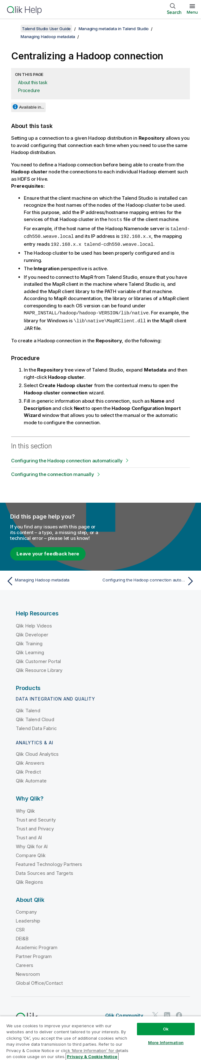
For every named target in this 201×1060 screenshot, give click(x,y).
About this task (32, 82)
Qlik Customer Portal (38, 659)
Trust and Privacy (35, 826)
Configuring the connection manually (52, 472)
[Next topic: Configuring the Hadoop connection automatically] (149, 579)
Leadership (28, 919)
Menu (192, 12)
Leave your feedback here (47, 552)
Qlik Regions (29, 880)
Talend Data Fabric (36, 726)
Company (26, 910)
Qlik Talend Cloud (35, 717)
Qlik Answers (30, 761)
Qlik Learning (30, 650)
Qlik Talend (28, 708)
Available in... (31, 107)
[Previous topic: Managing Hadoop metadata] (52, 579)
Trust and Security (36, 818)
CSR (20, 927)
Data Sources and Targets (44, 871)
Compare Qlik (31, 853)
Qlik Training (29, 641)
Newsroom (28, 972)
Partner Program (34, 954)
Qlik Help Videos (34, 624)
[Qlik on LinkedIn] (167, 1013)
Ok (166, 1028)
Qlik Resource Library (39, 668)
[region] (100, 1038)
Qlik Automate (31, 779)
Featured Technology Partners (49, 862)
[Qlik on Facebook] (179, 1013)
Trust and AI (29, 835)
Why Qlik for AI (32, 844)
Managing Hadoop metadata (48, 36)
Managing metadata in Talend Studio (114, 28)
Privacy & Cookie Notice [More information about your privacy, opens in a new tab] (92, 1056)
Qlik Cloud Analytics (37, 752)
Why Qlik (25, 809)
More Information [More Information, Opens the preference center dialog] (166, 1042)
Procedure (29, 90)
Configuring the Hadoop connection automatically (66, 459)
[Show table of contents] (12, 29)
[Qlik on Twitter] (155, 1013)
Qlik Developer (32, 632)
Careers (24, 963)
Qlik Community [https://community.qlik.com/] (124, 1013)
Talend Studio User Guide (46, 28)
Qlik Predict (28, 770)
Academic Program (37, 945)
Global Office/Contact (39, 981)
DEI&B (22, 936)
